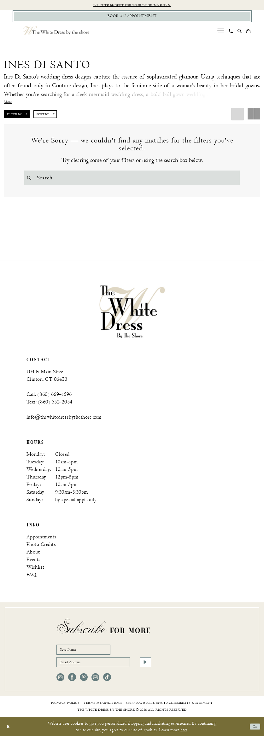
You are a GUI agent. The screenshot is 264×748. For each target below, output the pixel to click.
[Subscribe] (144, 672)
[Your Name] (91, 656)
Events (33, 565)
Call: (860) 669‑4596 (49, 400)
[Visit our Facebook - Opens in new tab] (72, 689)
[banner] (132, 317)
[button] (220, 34)
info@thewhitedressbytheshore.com (64, 423)
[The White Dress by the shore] (56, 34)
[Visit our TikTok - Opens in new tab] (107, 689)
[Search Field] (132, 181)
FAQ (31, 580)
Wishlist (35, 573)
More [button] (8, 105)
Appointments (41, 543)
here (183, 741)
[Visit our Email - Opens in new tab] (95, 689)
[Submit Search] (30, 181)
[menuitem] (220, 34)
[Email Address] (103, 672)
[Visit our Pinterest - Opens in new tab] (84, 689)
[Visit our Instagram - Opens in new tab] (60, 689)
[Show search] (239, 34)
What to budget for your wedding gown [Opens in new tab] (132, 5)
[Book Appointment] (132, 18)
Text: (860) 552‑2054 (49, 408)
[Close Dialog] (9, 738)
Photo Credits (41, 550)
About (33, 558)
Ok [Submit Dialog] (254, 738)
